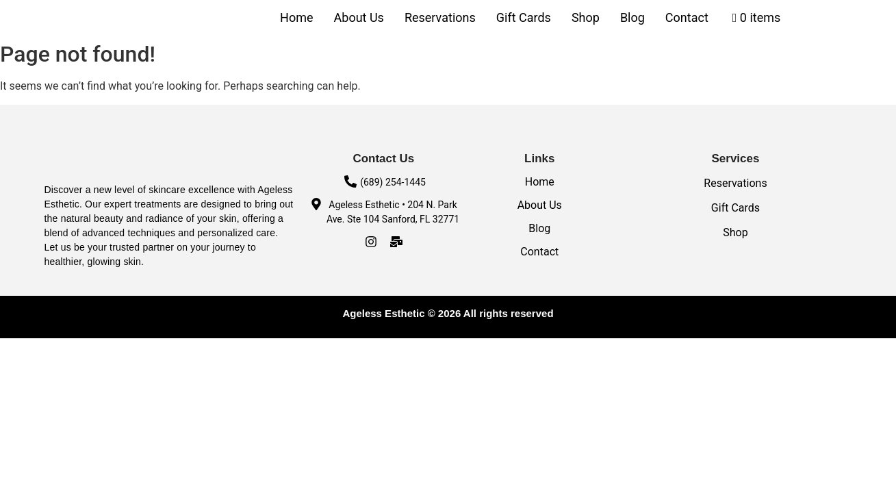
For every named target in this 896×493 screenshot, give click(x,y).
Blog (632, 17)
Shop (586, 17)
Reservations (440, 17)
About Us (359, 17)
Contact (686, 17)
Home (296, 17)
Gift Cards (523, 17)
